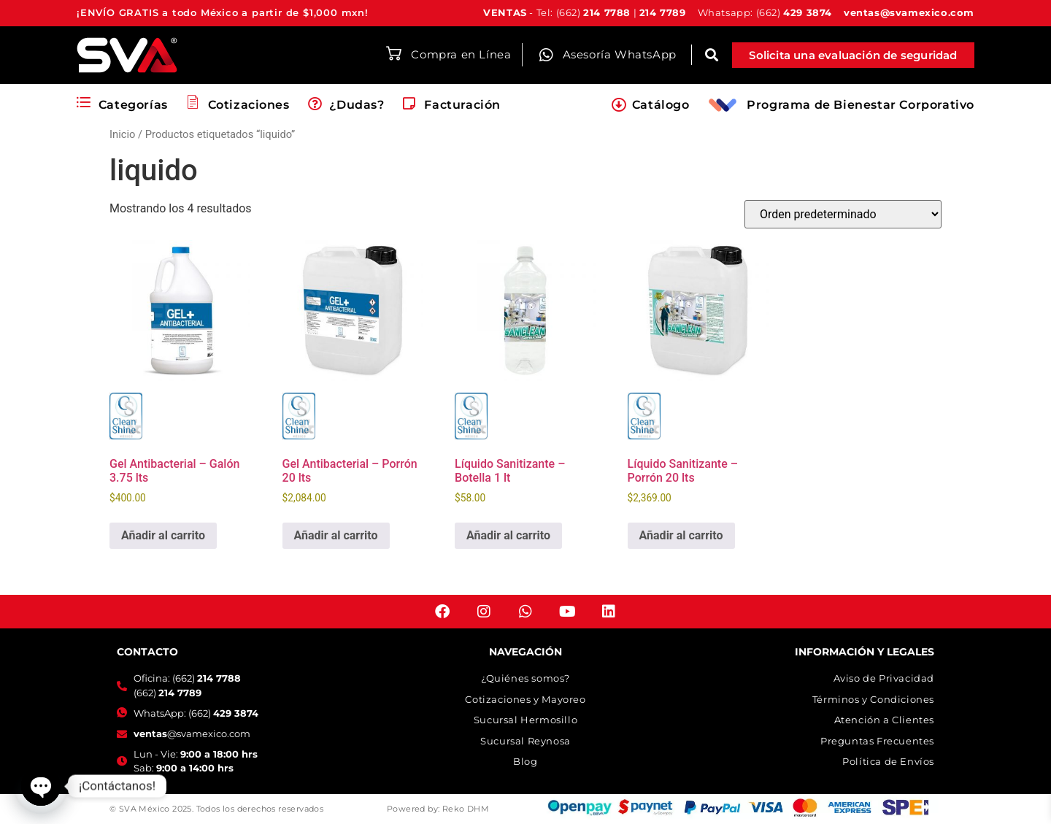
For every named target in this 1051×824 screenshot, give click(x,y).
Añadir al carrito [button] (163, 535)
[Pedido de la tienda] (843, 214)
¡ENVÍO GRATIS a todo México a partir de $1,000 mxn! (223, 12)
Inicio (122, 134)
